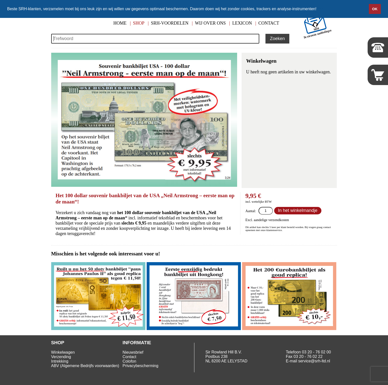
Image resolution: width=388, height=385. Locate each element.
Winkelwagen (63, 352)
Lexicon (242, 23)
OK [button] (375, 9)
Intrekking (59, 361)
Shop (138, 23)
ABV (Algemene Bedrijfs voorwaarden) (85, 366)
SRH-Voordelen (169, 23)
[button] (318, 9)
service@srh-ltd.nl (314, 361)
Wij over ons (210, 23)
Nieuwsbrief (133, 352)
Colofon (129, 361)
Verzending (61, 357)
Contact (269, 23)
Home (120, 23)
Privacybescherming (140, 366)
